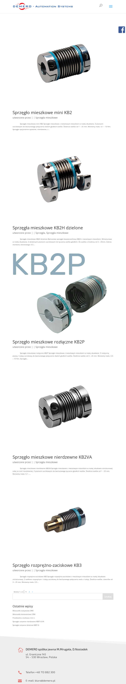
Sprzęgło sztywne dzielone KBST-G (26, 625)
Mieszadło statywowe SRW (23, 610)
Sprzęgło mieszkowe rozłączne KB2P (49, 342)
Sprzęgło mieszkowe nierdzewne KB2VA (52, 457)
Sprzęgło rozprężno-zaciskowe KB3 (47, 565)
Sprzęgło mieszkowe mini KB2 (42, 112)
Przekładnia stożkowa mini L (24, 618)
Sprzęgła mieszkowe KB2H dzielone (48, 228)
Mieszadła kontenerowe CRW (24, 614)
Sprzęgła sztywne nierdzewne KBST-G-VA (28, 621)
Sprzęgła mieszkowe (47, 117)
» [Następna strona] (32, 592)
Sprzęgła (40, 232)
